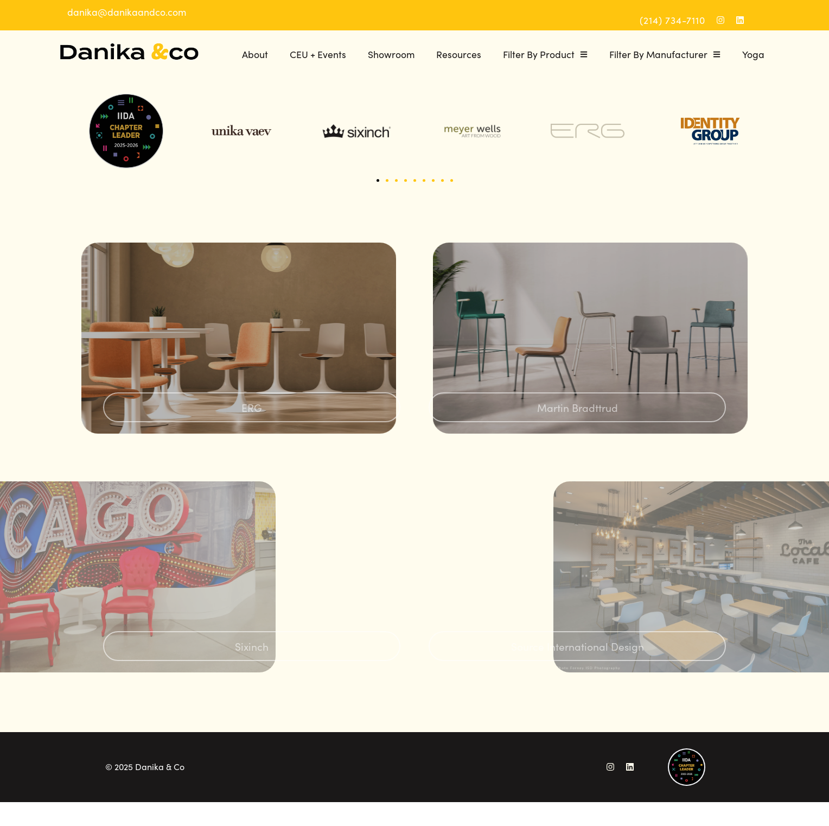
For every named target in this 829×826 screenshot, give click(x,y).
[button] (378, 180)
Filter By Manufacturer (664, 54)
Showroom (391, 54)
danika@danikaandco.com (126, 11)
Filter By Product (545, 54)
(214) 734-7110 (672, 20)
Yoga (753, 54)
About (255, 54)
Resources (458, 54)
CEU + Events (318, 54)
